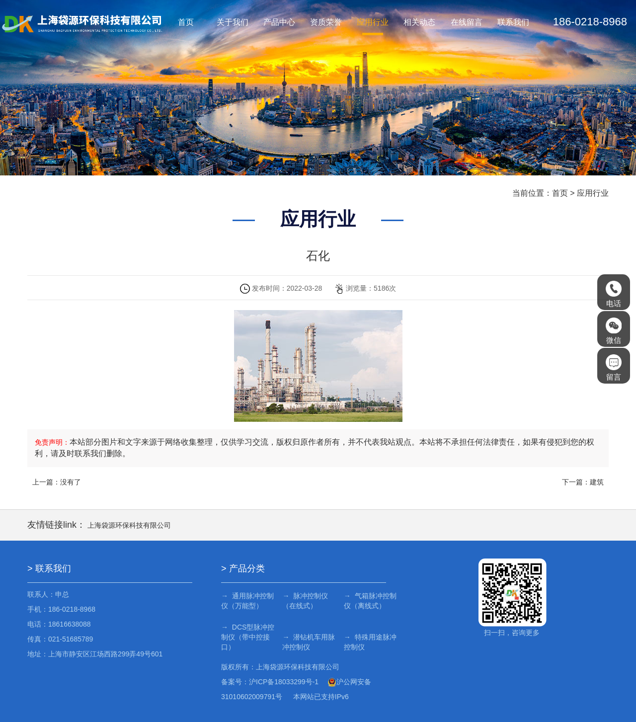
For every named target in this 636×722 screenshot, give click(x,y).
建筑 (597, 482)
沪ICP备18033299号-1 (283, 682)
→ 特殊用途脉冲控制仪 (367, 642)
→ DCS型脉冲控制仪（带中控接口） (247, 637)
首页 (186, 22)
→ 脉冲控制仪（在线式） (304, 601)
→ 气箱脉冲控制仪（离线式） (367, 601)
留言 (614, 367)
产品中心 (279, 22)
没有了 (70, 482)
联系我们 (513, 22)
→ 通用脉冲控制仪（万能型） (247, 601)
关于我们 (232, 22)
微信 (614, 331)
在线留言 (466, 22)
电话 (614, 294)
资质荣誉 (326, 22)
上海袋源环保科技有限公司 (129, 525)
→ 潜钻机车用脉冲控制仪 (307, 642)
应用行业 (373, 22)
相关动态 (419, 22)
